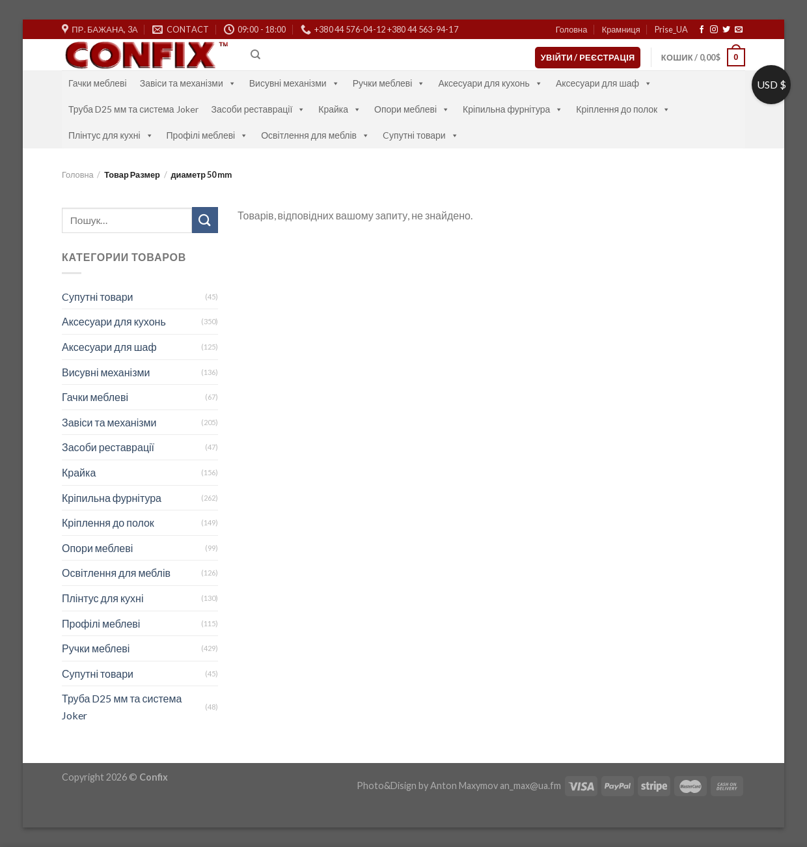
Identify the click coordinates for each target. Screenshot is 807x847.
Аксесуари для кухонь (490, 83)
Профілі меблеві (208, 135)
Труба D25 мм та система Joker (133, 109)
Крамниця (621, 29)
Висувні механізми (294, 83)
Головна (572, 29)
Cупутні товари (421, 135)
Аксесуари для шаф (604, 83)
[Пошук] (255, 54)
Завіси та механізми (188, 83)
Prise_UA (671, 29)
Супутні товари (97, 673)
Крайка (339, 109)
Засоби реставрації (259, 109)
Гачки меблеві (97, 83)
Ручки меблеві (389, 83)
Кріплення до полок (623, 109)
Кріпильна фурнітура (513, 109)
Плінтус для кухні (111, 135)
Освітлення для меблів (315, 135)
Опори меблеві (412, 109)
